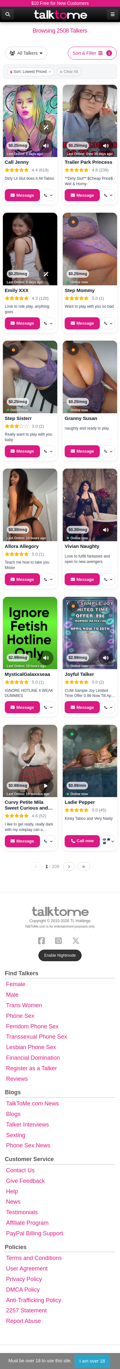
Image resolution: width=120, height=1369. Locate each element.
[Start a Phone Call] (82, 841)
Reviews (17, 1079)
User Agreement (27, 1268)
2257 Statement (26, 1310)
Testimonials (22, 1212)
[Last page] (83, 866)
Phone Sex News (28, 1145)
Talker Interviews (27, 1124)
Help (12, 1191)
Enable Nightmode (60, 955)
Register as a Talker (31, 1068)
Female (15, 984)
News (13, 1202)
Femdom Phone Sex (32, 1026)
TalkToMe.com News (32, 1103)
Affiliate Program (27, 1223)
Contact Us (20, 1170)
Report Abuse (23, 1321)
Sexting (15, 1135)
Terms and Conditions (34, 1258)
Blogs (13, 1114)
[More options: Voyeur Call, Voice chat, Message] (108, 841)
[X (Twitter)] (77, 940)
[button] (73, 222)
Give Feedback (25, 1181)
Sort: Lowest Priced (30, 71)
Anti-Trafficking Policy (33, 1300)
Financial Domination (33, 1058)
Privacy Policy (24, 1279)
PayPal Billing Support (34, 1233)
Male (12, 995)
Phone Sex (20, 1016)
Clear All (69, 71)
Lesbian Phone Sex (31, 1047)
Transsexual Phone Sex (36, 1036)
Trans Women (24, 1005)
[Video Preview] (46, 786)
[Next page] (69, 866)
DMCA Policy (23, 1289)
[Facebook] (42, 940)
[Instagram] (59, 940)
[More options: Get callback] (48, 195)
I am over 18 (92, 1361)
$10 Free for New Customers (60, 3)
